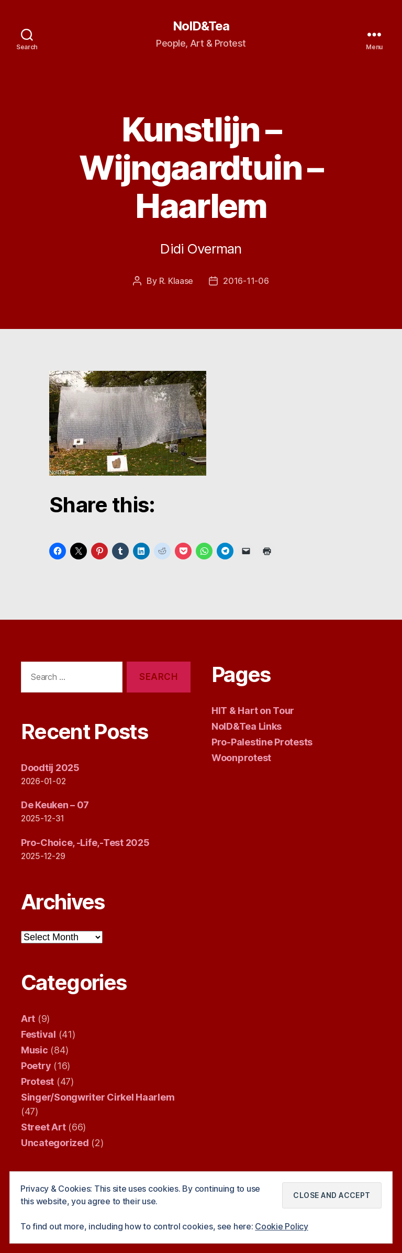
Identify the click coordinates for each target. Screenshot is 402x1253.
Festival (38, 1034)
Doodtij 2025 (50, 767)
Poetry (36, 1065)
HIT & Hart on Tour (252, 710)
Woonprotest (241, 757)
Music (34, 1050)
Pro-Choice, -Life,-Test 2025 (85, 842)
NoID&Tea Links (246, 726)
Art (28, 1018)
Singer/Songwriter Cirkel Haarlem (97, 1097)
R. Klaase (176, 281)
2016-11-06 (246, 281)
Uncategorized (55, 1142)
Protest (37, 1081)
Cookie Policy (281, 1226)
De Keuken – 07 (55, 804)
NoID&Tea (201, 26)
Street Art (43, 1127)
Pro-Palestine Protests (261, 742)
